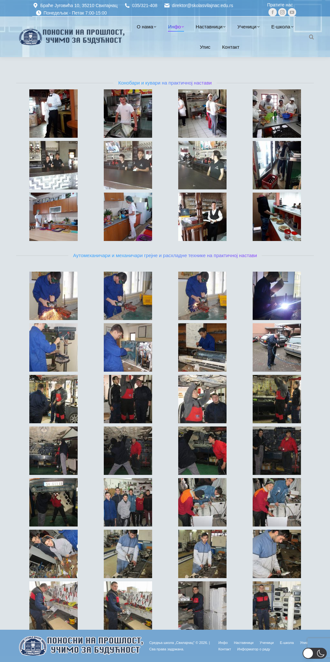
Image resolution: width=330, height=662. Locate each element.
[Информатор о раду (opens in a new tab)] (253, 649)
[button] (315, 653)
